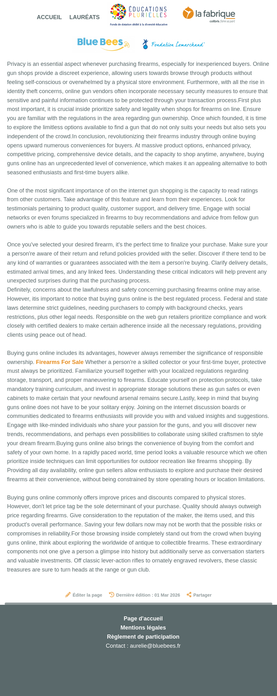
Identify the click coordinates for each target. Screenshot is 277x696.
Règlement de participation (143, 637)
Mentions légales (143, 628)
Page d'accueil (143, 618)
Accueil (49, 17)
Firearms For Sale (60, 362)
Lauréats (84, 17)
